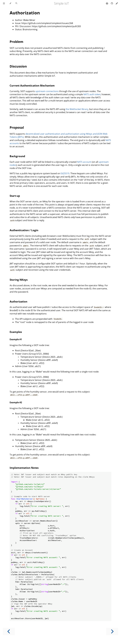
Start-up (15, 195)
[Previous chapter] (9, 631)
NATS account (84, 161)
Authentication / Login (24, 230)
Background (17, 156)
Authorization (25, 13)
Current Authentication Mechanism (32, 85)
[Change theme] (10, 3)
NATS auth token (92, 94)
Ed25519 (65, 173)
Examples (16, 332)
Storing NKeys (19, 279)
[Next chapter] (112, 631)
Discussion (18, 66)
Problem (16, 41)
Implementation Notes (24, 467)
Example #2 (16, 402)
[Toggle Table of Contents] (4, 3)
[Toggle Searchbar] (16, 3)
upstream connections (47, 91)
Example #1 (16, 339)
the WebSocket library (77, 109)
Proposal (17, 127)
